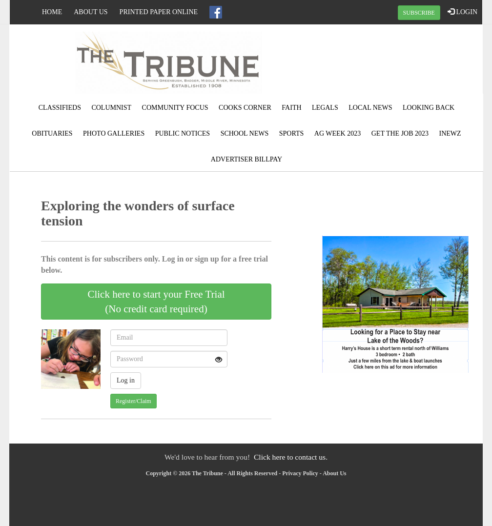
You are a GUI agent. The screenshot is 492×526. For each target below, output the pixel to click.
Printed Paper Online (159, 12)
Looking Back (428, 107)
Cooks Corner (245, 107)
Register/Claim (133, 401)
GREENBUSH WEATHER (403, 61)
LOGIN (462, 12)
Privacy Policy (300, 473)
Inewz (450, 133)
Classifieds (60, 107)
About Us (90, 12)
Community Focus (175, 107)
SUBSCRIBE (419, 12)
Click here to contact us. (291, 457)
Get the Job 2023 (400, 133)
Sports (291, 133)
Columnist (111, 107)
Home (52, 12)
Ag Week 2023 (337, 133)
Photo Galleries (113, 133)
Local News (370, 107)
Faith (291, 107)
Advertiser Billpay (246, 159)
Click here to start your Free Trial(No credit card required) (156, 301)
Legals (325, 107)
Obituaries (52, 133)
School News (245, 133)
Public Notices (182, 133)
